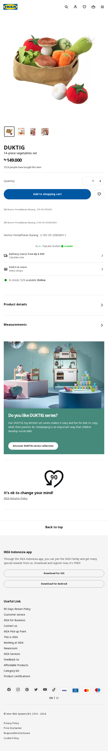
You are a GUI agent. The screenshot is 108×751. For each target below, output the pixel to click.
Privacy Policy (11, 723)
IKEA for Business (14, 620)
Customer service (14, 614)
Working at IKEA (13, 642)
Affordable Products (16, 665)
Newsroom (10, 648)
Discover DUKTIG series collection (33, 445)
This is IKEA (11, 637)
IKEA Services (12, 654)
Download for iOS (54, 573)
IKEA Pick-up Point (15, 631)
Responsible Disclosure (17, 733)
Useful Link (12, 601)
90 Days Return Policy (17, 609)
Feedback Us (11, 659)
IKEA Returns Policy (16, 498)
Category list (11, 670)
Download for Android (54, 583)
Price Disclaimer (13, 727)
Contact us (10, 626)
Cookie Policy (11, 738)
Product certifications (17, 676)
